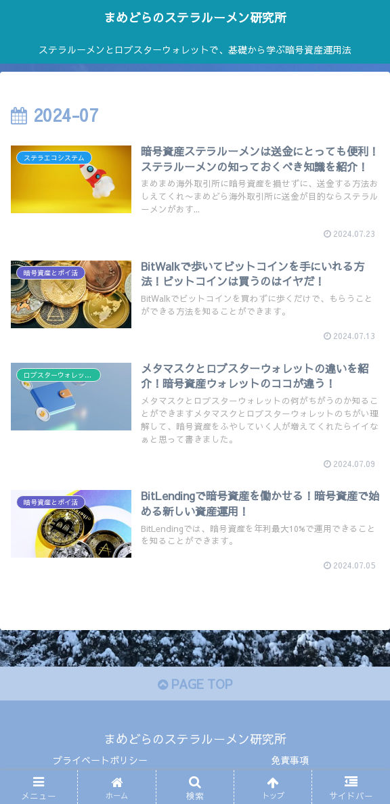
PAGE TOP (195, 683)
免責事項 (290, 760)
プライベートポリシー (100, 760)
